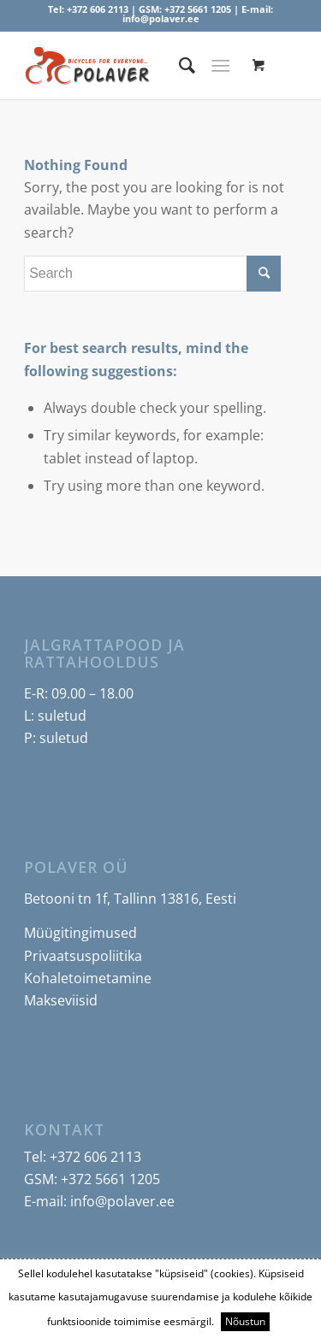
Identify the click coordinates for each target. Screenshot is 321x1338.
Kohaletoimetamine (88, 978)
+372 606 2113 (97, 9)
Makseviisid (61, 1000)
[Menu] (220, 64)
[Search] (178, 65)
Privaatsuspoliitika (83, 955)
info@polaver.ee (160, 18)
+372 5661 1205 (197, 9)
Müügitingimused (80, 932)
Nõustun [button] (245, 1321)
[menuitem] (178, 65)
